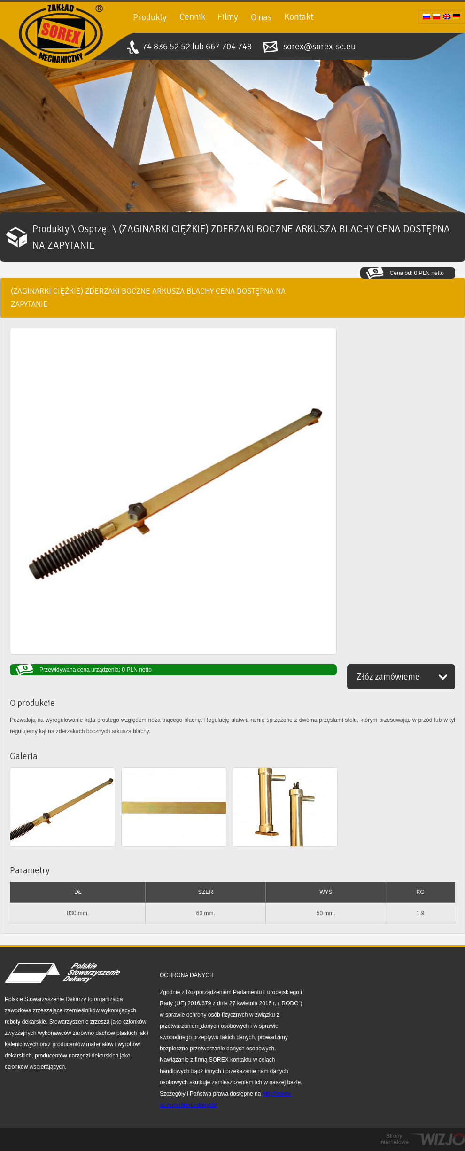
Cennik (192, 17)
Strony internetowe (394, 1139)
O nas (261, 17)
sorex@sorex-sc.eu (319, 46)
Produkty (150, 17)
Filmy (227, 17)
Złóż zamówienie (388, 677)
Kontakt (298, 17)
